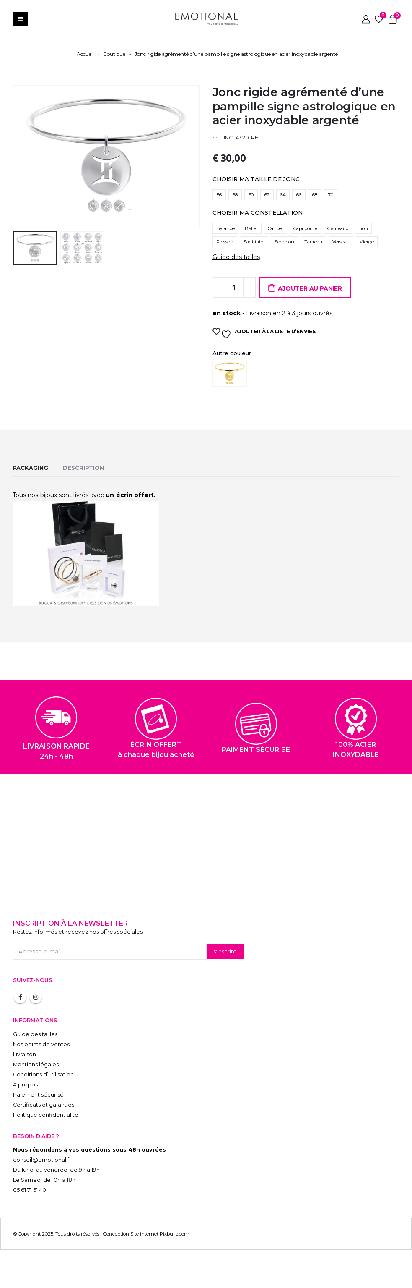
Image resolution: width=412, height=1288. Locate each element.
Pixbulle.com (174, 1234)
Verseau (341, 242)
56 (219, 195)
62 (266, 195)
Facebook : (20, 997)
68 (314, 195)
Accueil (85, 54)
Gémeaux (337, 228)
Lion (363, 228)
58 (235, 195)
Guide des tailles (236, 257)
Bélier (251, 228)
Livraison (24, 1054)
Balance (225, 228)
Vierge (367, 242)
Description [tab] (83, 467)
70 (330, 195)
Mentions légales (36, 1064)
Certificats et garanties (43, 1105)
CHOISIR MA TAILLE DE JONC (256, 178)
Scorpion (284, 242)
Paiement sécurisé (38, 1095)
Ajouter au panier (310, 288)
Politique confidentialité (45, 1115)
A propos (25, 1084)
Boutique (114, 54)
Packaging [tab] (30, 467)
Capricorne (305, 228)
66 (298, 195)
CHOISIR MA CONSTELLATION (257, 212)
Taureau (313, 242)
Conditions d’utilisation (43, 1074)
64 (283, 195)
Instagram (35, 997)
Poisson (224, 242)
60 (251, 195)
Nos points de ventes (41, 1044)
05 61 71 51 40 (29, 1190)
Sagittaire (254, 242)
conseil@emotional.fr (42, 1160)
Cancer (275, 228)
